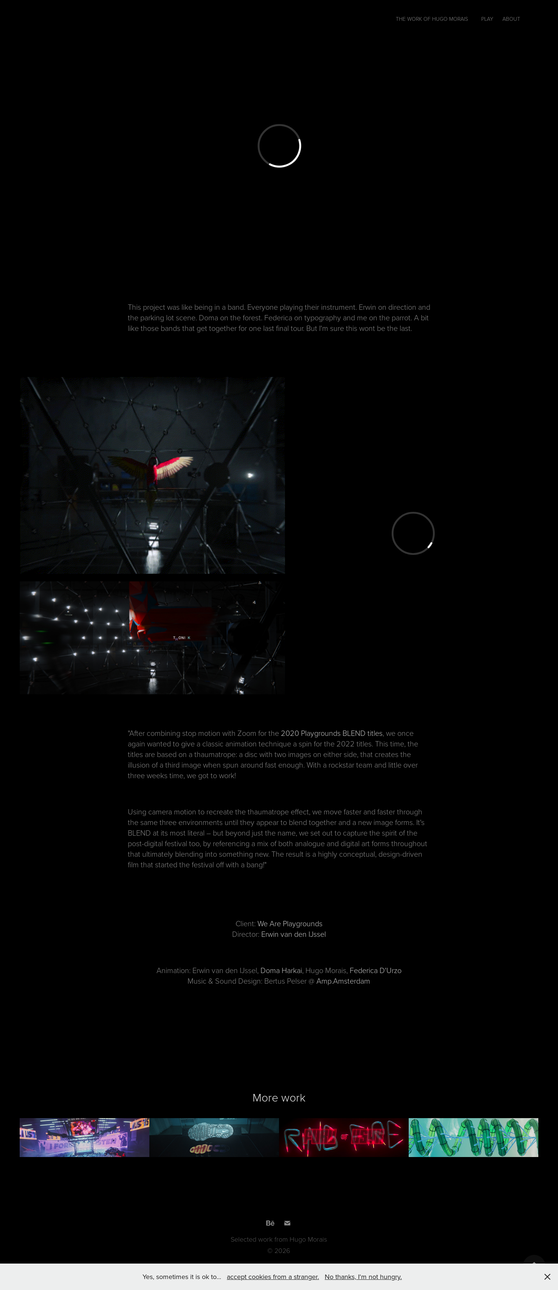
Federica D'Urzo (375, 970)
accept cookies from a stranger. (273, 1276)
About (511, 18)
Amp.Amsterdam (343, 980)
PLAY (487, 18)
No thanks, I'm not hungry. (363, 1276)
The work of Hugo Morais (432, 18)
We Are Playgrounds (289, 923)
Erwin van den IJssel (293, 933)
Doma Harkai (281, 970)
